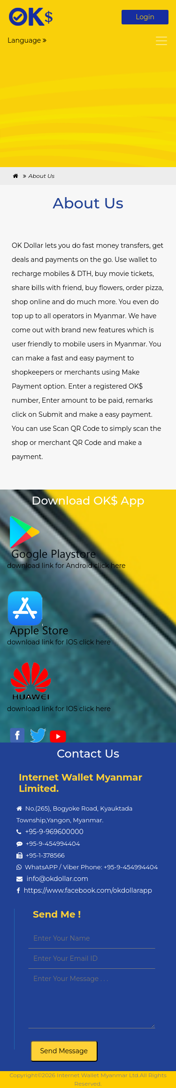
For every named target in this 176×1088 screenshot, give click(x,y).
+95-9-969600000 (54, 831)
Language (27, 40)
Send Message (64, 1051)
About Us (41, 175)
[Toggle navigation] (161, 41)
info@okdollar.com (57, 878)
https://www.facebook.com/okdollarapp (87, 890)
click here (109, 565)
